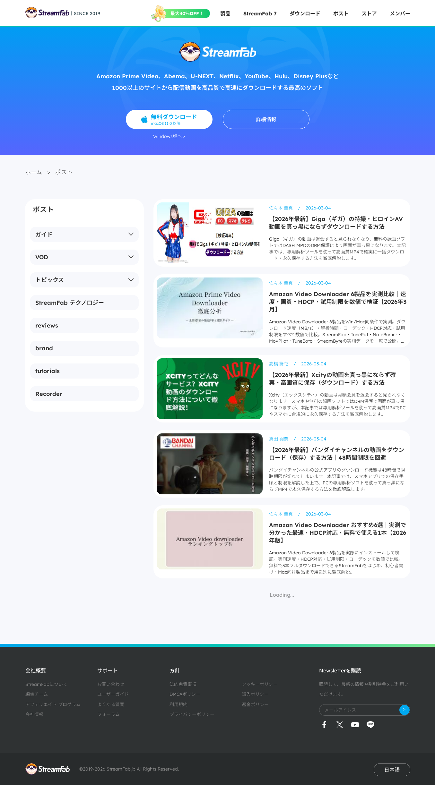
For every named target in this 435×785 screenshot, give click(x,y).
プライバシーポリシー (192, 714)
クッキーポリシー (260, 684)
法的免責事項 (183, 684)
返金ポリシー (255, 704)
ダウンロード (305, 13)
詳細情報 (266, 119)
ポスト (341, 13)
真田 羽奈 (279, 439)
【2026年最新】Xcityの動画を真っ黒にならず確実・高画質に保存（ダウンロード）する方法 (332, 378)
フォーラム (108, 714)
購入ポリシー (255, 694)
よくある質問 (110, 704)
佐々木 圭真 (281, 208)
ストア (369, 13)
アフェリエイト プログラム (53, 704)
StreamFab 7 (260, 13)
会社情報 (34, 714)
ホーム (33, 172)
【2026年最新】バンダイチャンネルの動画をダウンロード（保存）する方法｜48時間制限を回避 (336, 453)
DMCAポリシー (185, 694)
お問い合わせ (110, 684)
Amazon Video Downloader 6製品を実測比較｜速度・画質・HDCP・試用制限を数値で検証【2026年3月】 (337, 301)
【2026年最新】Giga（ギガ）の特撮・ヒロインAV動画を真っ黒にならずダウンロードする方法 (336, 222)
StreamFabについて (46, 684)
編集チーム (36, 694)
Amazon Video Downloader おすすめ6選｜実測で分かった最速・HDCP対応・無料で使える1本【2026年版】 (337, 532)
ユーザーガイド (113, 694)
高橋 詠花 (279, 364)
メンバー (400, 13)
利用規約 (178, 704)
